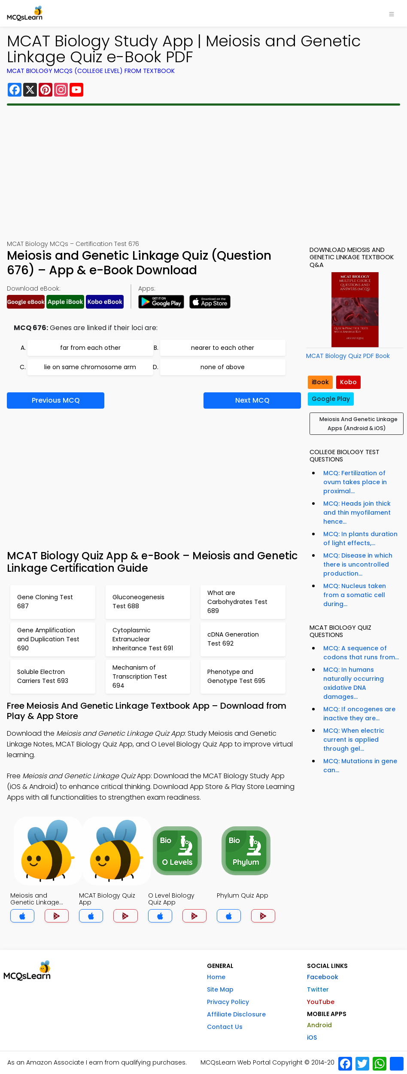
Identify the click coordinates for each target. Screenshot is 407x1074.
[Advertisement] (203, 172)
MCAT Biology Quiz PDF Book (348, 356)
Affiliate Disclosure (236, 1014)
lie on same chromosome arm (90, 367)
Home (216, 977)
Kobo (348, 382)
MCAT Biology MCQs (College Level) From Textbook (91, 71)
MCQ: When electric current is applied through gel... (353, 739)
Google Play (331, 398)
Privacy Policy (228, 1002)
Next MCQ (252, 400)
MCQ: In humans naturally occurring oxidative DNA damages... (353, 683)
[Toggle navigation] (391, 13)
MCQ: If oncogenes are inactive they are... (359, 713)
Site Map (220, 989)
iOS (312, 1037)
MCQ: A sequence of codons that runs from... (361, 652)
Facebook (322, 977)
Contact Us (225, 1026)
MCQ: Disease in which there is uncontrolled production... (357, 564)
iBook (320, 382)
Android (319, 1025)
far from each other (90, 347)
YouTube (320, 1002)
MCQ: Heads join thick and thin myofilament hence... (357, 512)
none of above (222, 367)
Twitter (318, 989)
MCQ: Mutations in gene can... (360, 765)
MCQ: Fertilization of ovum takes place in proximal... (355, 482)
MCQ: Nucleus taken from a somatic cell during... (354, 595)
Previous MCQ (56, 400)
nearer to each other (222, 347)
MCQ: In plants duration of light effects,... (360, 538)
